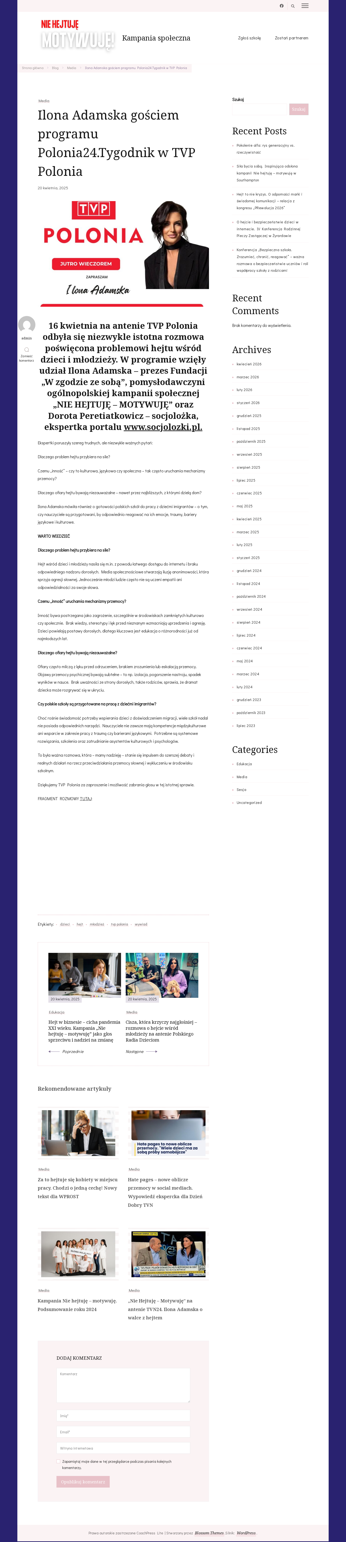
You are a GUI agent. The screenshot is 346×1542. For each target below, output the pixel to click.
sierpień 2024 (249, 622)
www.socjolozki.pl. (163, 427)
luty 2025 (244, 544)
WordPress (246, 1533)
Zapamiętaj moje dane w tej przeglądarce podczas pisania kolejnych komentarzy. (116, 1465)
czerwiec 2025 (249, 492)
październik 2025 (251, 441)
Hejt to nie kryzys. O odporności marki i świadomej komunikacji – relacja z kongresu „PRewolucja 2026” (269, 201)
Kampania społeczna (156, 37)
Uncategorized (249, 802)
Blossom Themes (209, 1533)
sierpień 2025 (248, 467)
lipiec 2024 (246, 635)
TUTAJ (85, 798)
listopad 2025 (248, 428)
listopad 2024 (248, 583)
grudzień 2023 (249, 699)
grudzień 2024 (249, 570)
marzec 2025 (248, 531)
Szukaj (238, 99)
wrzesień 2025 (249, 454)
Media (44, 100)
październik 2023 (251, 712)
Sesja (241, 789)
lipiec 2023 (246, 725)
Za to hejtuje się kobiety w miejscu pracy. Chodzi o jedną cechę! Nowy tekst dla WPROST (78, 1188)
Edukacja (244, 763)
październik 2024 (251, 596)
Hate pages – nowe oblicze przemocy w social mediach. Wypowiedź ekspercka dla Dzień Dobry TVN (165, 1193)
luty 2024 (245, 686)
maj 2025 (245, 505)
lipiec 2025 (246, 480)
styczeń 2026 (248, 402)
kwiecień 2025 (249, 518)
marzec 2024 (248, 673)
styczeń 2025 (248, 557)
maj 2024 (245, 660)
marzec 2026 (248, 376)
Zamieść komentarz (27, 358)
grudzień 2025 (249, 415)
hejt (80, 924)
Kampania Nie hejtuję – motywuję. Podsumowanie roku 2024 (77, 1305)
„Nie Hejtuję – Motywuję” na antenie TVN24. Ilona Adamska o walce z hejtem (165, 1310)
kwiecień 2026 (249, 363)
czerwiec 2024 (249, 647)
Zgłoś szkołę (249, 38)
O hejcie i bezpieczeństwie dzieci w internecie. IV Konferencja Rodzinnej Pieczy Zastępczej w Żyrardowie (269, 228)
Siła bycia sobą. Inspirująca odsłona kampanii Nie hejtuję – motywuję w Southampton (267, 173)
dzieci (65, 924)
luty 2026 (244, 389)
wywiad (141, 924)
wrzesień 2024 (249, 609)
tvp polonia (119, 924)
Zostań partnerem (292, 38)
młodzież (97, 924)
